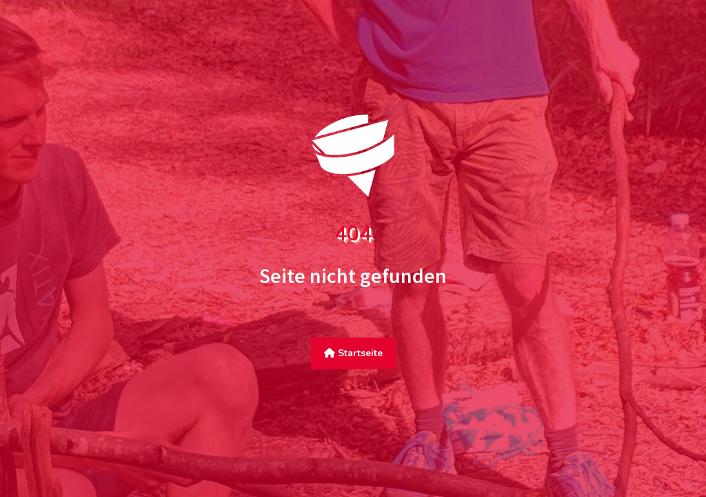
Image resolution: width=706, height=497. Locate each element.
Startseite (353, 353)
